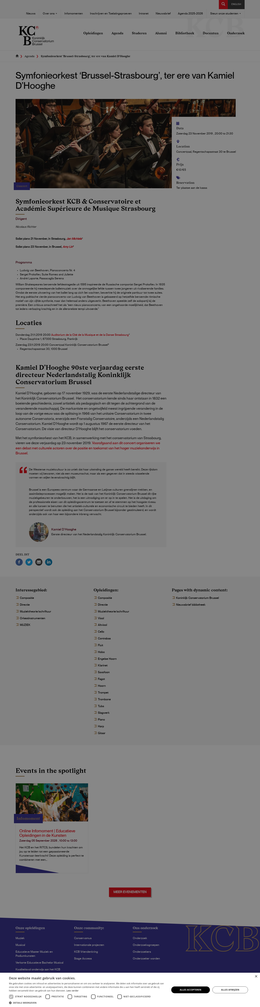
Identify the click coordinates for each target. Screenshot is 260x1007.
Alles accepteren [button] (190, 989)
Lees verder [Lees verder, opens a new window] (72, 990)
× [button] (256, 976)
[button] (87, 1002)
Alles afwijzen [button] (230, 989)
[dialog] (130, 503)
